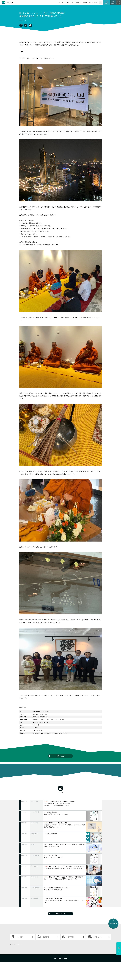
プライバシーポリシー (16, 945)
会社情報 (20, 937)
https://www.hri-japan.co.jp (40, 722)
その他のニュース (60, 914)
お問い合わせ (60, 756)
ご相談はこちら (119, 949)
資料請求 (71, 937)
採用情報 (85, 2)
